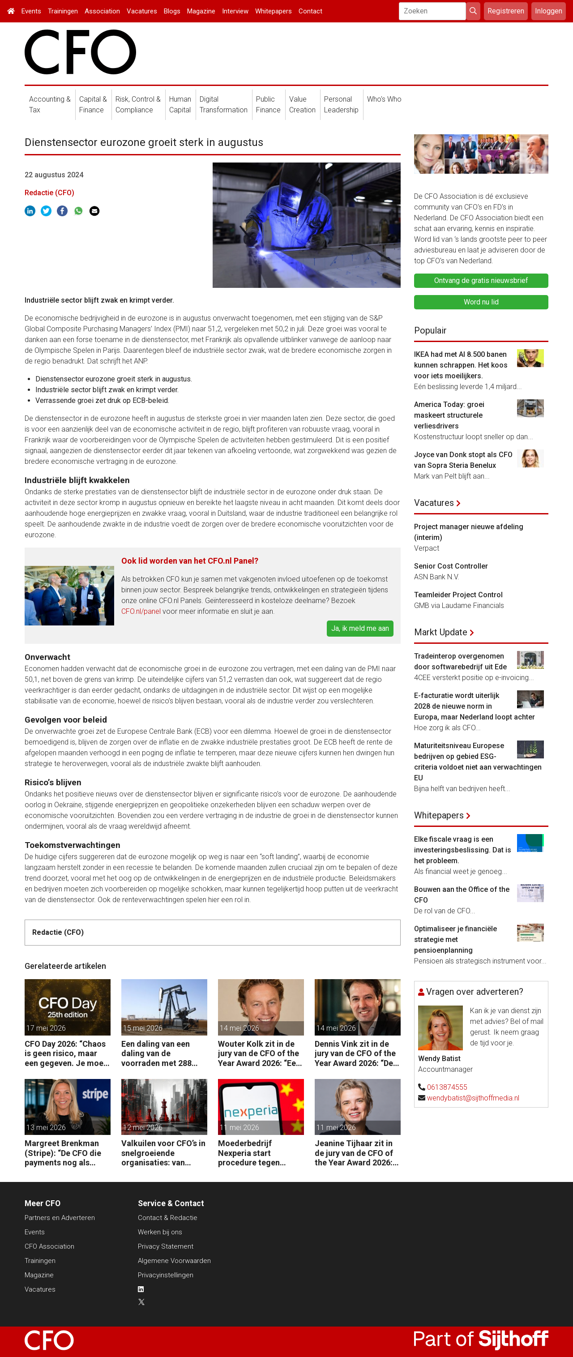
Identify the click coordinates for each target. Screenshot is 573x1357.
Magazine (201, 11)
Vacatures (142, 11)
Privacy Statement (165, 1246)
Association (102, 11)
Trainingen (63, 11)
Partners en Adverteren (60, 1218)
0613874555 (447, 1087)
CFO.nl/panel (141, 611)
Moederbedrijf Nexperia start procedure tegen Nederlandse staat (252, 1153)
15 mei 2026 (142, 1028)
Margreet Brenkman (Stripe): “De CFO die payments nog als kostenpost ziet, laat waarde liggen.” (63, 1153)
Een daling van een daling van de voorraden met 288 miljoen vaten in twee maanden (160, 1053)
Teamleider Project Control (458, 595)
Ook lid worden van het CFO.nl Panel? (189, 560)
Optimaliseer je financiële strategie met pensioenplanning (455, 940)
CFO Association (49, 1246)
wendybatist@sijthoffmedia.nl (473, 1098)
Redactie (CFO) (49, 192)
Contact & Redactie (167, 1218)
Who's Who (384, 99)
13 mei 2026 (46, 1127)
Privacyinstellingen (165, 1275)
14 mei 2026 (239, 1028)
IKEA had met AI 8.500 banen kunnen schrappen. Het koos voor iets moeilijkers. (461, 365)
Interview (235, 11)
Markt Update (440, 632)
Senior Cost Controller (451, 566)
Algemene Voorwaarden (174, 1261)
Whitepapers (273, 11)
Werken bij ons (160, 1232)
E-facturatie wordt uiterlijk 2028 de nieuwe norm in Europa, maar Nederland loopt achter (474, 706)
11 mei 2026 (239, 1127)
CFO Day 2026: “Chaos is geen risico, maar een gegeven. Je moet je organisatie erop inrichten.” (66, 1053)
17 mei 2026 (46, 1028)
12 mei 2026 (142, 1127)
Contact (310, 11)
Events (31, 11)
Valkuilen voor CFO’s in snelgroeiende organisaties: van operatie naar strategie (164, 1153)
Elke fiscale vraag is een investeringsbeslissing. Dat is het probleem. (462, 850)
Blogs (172, 11)
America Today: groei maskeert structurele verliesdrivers (449, 415)
